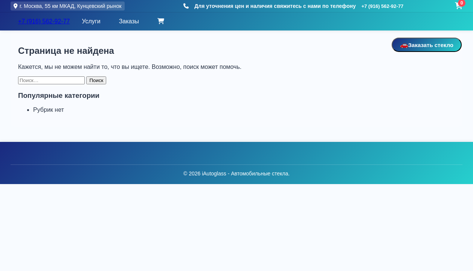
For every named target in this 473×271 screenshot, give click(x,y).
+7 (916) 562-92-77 (383, 6)
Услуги (91, 21)
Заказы (129, 21)
